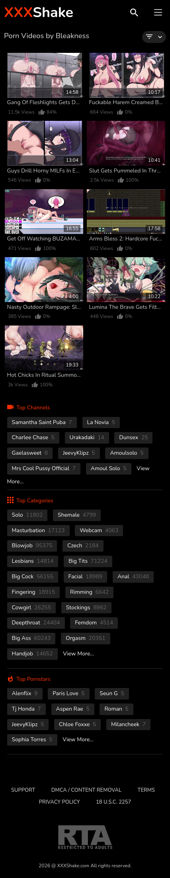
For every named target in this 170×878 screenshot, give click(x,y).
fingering (33, 592)
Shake (38, 12)
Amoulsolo (126, 453)
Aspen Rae (73, 709)
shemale (77, 515)
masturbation (38, 530)
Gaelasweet (30, 453)
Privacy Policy (59, 802)
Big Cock (32, 576)
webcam (99, 530)
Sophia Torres (32, 739)
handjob (32, 653)
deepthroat (36, 622)
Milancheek (128, 724)
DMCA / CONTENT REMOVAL (86, 790)
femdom (94, 622)
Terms (146, 790)
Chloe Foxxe (77, 724)
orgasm (86, 638)
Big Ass (31, 638)
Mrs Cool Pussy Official (44, 468)
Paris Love (68, 693)
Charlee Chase (33, 437)
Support (23, 790)
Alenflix (25, 693)
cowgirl (31, 607)
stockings (86, 607)
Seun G (112, 693)
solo (27, 515)
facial (85, 576)
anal (133, 576)
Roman (116, 709)
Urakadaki (87, 437)
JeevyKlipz (79, 453)
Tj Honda (26, 709)
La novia (101, 422)
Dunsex (133, 437)
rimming (89, 592)
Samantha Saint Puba (42, 422)
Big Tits (87, 561)
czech (83, 545)
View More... (78, 653)
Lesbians (33, 561)
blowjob (32, 545)
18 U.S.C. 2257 (113, 802)
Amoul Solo (109, 468)
